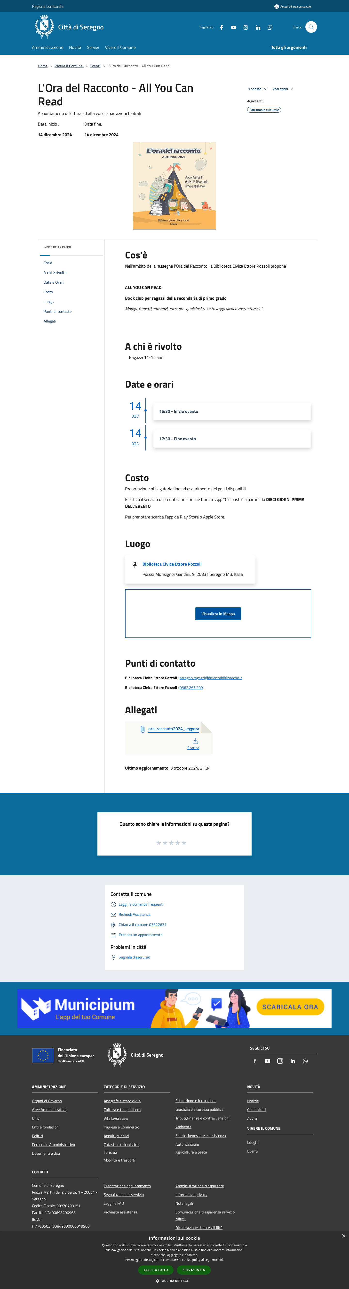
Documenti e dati (46, 1153)
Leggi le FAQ (114, 1203)
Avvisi (252, 1118)
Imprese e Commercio (121, 1127)
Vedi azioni (283, 89)
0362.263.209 (191, 687)
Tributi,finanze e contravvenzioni (202, 1118)
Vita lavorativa (116, 1118)
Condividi (259, 89)
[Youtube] (232, 27)
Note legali (184, 1203)
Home (43, 66)
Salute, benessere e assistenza (200, 1135)
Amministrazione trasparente (199, 1186)
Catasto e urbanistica (121, 1144)
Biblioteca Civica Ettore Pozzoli (172, 564)
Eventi (95, 66)
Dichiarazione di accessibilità (198, 1227)
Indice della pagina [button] (57, 247)
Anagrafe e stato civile (122, 1101)
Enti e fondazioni (46, 1127)
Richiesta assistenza (120, 1212)
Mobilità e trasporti (119, 1160)
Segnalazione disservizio (124, 1194)
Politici (37, 1136)
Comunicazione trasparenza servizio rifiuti (205, 1215)
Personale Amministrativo (53, 1144)
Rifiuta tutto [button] (194, 1270)
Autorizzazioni (187, 1144)
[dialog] (174, 1260)
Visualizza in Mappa (218, 614)
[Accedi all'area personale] (292, 6)
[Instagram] (244, 27)
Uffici (36, 1118)
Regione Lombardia (47, 6)
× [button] (343, 1236)
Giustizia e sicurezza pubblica (199, 1109)
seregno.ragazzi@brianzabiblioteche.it (211, 678)
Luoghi (252, 1142)
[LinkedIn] (256, 27)
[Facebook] (219, 27)
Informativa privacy (191, 1194)
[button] (174, 1280)
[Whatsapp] (268, 27)
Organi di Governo (47, 1101)
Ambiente (183, 1127)
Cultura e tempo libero (122, 1109)
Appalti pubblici (116, 1136)
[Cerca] (311, 27)
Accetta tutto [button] (156, 1270)
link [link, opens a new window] (221, 1260)
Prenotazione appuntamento (127, 1186)
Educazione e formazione (195, 1100)
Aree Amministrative (49, 1109)
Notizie (253, 1101)
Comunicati (256, 1109)
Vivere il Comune (69, 66)
